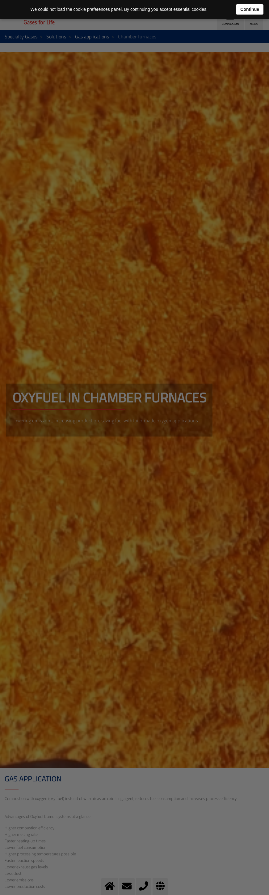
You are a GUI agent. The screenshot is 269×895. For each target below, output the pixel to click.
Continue (249, 9)
